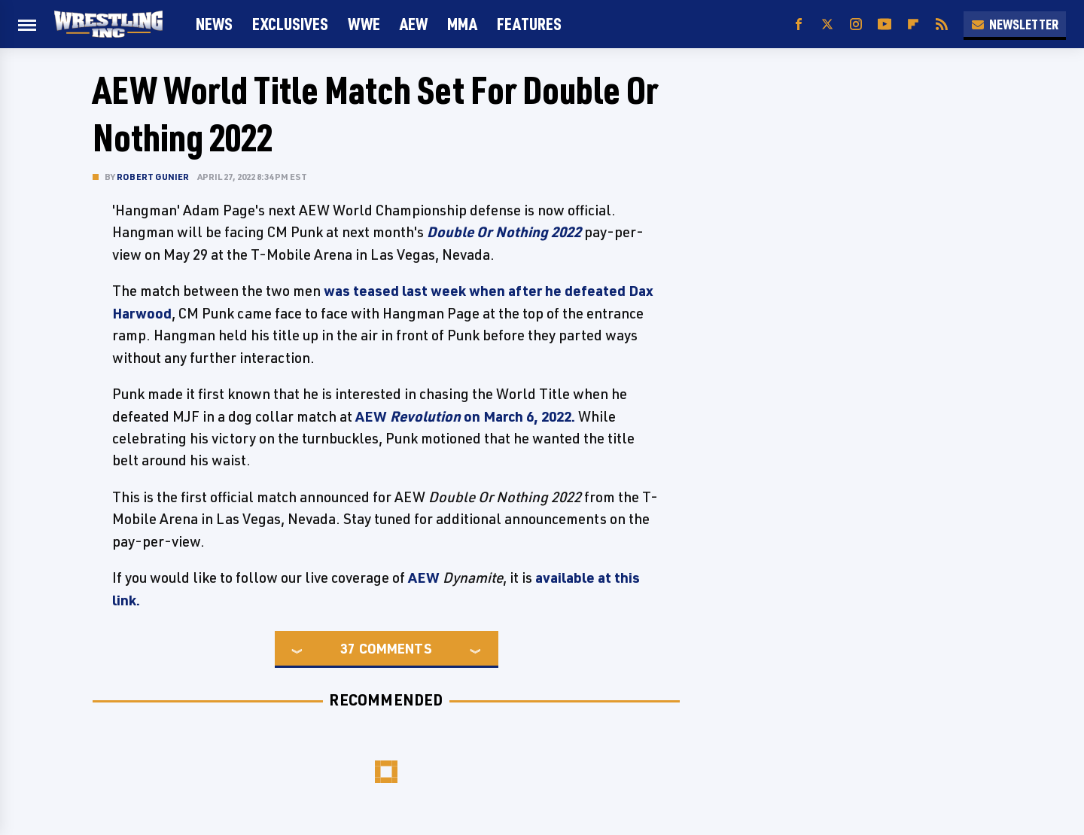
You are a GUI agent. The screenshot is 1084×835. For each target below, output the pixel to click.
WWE (364, 24)
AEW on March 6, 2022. (466, 416)
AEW (414, 24)
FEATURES (529, 24)
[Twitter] (827, 24)
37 (347, 648)
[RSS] (941, 24)
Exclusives (290, 24)
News (214, 24)
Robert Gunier (153, 176)
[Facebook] (798, 24)
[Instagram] (856, 24)
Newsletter (1014, 24)
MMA (462, 24)
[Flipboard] (913, 24)
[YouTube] (884, 24)
